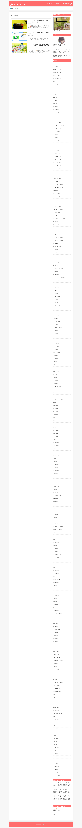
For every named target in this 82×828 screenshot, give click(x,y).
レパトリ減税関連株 (56, 343)
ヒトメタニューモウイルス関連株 (59, 277)
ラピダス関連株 (56, 324)
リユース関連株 (56, 333)
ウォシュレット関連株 (57, 147)
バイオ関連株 (55, 271)
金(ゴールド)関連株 (56, 685)
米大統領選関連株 (56, 610)
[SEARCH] (71, 3)
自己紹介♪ (51, 3)
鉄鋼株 (54, 694)
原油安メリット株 (56, 417)
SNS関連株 (55, 103)
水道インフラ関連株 (56, 557)
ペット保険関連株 (56, 299)
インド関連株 (55, 137)
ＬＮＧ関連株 (55, 753)
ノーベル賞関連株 (56, 262)
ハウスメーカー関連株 (57, 265)
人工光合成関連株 (56, 371)
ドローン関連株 (56, 252)
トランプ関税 (55, 249)
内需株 (54, 389)
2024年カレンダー (56, 75)
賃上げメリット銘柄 (56, 657)
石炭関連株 (55, 598)
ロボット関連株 (56, 349)
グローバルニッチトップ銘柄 (58, 175)
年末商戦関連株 (56, 486)
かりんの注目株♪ (56, 3)
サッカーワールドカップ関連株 (58, 187)
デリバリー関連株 (56, 243)
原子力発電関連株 (56, 414)
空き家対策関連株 (56, 604)
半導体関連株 (55, 408)
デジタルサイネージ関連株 (58, 237)
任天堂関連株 (55, 383)
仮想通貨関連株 (56, 380)
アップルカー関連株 (56, 112)
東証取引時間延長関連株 (57, 529)
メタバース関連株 (56, 315)
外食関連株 (55, 439)
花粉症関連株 (55, 638)
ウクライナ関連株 (56, 150)
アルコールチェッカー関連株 (58, 125)
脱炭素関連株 (55, 626)
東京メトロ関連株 (56, 523)
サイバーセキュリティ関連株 (58, 184)
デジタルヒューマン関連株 (58, 240)
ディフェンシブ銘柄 (56, 234)
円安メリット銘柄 (56, 392)
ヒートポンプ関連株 (56, 280)
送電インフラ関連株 (56, 669)
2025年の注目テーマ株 (57, 78)
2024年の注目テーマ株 (57, 72)
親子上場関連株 (56, 651)
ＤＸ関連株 (55, 735)
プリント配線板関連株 (57, 293)
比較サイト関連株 (56, 548)
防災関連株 (55, 697)
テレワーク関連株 (56, 231)
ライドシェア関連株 (56, 321)
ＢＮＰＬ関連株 (56, 732)
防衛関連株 (55, 704)
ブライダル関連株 (56, 287)
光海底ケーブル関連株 (57, 386)
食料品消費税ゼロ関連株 (57, 713)
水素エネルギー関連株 (57, 554)
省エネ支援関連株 (56, 595)
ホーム (47, 3)
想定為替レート (56, 492)
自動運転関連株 (56, 635)
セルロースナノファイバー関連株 (59, 218)
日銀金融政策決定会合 (57, 514)
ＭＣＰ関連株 (55, 760)
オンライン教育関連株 (57, 162)
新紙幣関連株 (55, 501)
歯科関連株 (55, 545)
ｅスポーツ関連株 (56, 738)
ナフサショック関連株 (57, 259)
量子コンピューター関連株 (58, 682)
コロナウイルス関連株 (57, 181)
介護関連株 (55, 377)
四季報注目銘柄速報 (56, 427)
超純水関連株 (55, 663)
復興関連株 (55, 489)
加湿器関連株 (55, 405)
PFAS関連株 (55, 94)
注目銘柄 (54, 567)
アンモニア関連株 (56, 134)
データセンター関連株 (57, 246)
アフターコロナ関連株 (57, 122)
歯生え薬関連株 (56, 542)
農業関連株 (55, 666)
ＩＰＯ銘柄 (55, 750)
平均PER (54, 483)
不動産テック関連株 (56, 352)
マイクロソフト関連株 (57, 308)
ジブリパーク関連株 (56, 193)
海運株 (54, 576)
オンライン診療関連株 (57, 165)
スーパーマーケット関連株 (58, 209)
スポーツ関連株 (56, 203)
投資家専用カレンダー (57, 495)
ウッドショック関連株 (57, 153)
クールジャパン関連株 (57, 168)
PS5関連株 (55, 97)
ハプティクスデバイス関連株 (58, 268)
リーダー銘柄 (55, 336)
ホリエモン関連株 (56, 302)
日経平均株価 (55, 511)
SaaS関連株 (55, 100)
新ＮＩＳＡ (55, 504)
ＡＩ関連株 (55, 725)
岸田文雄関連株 (56, 464)
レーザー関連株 (56, 346)
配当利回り (55, 679)
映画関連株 (55, 517)
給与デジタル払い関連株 (57, 613)
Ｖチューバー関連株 (56, 775)
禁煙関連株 (55, 601)
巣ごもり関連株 (56, 467)
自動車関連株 (55, 632)
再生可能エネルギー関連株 (58, 399)
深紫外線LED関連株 (56, 579)
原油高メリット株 (56, 420)
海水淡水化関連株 (56, 573)
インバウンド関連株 (56, 140)
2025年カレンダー (56, 81)
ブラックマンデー (56, 290)
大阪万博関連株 (56, 442)
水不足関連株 (55, 551)
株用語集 (54, 532)
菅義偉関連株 (55, 641)
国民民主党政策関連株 (57, 433)
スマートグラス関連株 (57, 206)
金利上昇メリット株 (56, 688)
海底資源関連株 (56, 570)
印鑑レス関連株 (56, 411)
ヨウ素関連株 (55, 318)
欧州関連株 (55, 539)
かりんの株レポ (38, 824)
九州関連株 (55, 364)
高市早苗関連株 (56, 719)
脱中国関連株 (55, 623)
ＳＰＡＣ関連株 (56, 769)
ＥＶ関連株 (55, 744)
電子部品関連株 (56, 707)
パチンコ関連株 (56, 274)
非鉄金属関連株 (56, 710)
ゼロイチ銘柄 (55, 221)
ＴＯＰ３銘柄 (55, 772)
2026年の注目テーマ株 (57, 84)
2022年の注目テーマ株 (57, 66)
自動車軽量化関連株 (56, 629)
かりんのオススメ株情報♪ (65, 3)
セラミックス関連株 (56, 212)
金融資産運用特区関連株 (57, 691)
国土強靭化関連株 (56, 430)
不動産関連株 (55, 355)
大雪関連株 (55, 448)
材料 (53, 520)
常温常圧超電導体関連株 (57, 476)
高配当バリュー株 (56, 722)
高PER (54, 716)
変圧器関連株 (55, 436)
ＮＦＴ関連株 (55, 763)
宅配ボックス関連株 (56, 455)
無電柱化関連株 (56, 582)
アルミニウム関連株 (56, 131)
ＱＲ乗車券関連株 (56, 766)
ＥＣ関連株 (55, 741)
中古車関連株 (55, 358)
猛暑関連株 (55, 585)
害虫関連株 (55, 461)
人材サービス (55, 374)
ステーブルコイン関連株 (57, 196)
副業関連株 (55, 402)
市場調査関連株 (56, 473)
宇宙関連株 (55, 458)
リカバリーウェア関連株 (57, 327)
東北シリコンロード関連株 (58, 526)
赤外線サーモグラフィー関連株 (58, 660)
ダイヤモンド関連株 (56, 224)
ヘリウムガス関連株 (56, 296)
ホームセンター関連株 (57, 305)
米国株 (54, 607)
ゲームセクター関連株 (57, 178)
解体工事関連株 (56, 654)
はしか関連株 (55, 106)
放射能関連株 (55, 498)
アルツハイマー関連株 (57, 128)
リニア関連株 (55, 330)
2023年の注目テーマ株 (57, 69)
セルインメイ (55, 215)
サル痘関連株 (55, 190)
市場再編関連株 (56, 470)
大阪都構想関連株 (56, 445)
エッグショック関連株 (57, 156)
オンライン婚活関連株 (57, 159)
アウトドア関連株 (56, 109)
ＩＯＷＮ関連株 (56, 747)
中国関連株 (55, 361)
